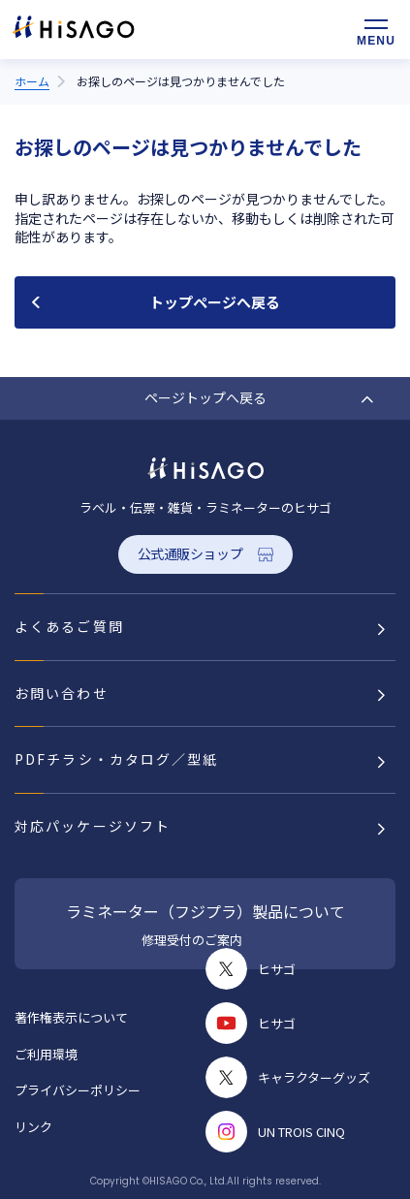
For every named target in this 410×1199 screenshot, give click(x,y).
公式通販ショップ (190, 553)
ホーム (32, 81)
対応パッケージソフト (93, 826)
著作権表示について (71, 1017)
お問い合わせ (62, 693)
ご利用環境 (46, 1054)
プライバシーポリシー (78, 1090)
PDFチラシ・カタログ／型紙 (116, 759)
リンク (33, 1127)
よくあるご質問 (69, 626)
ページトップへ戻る (205, 397)
